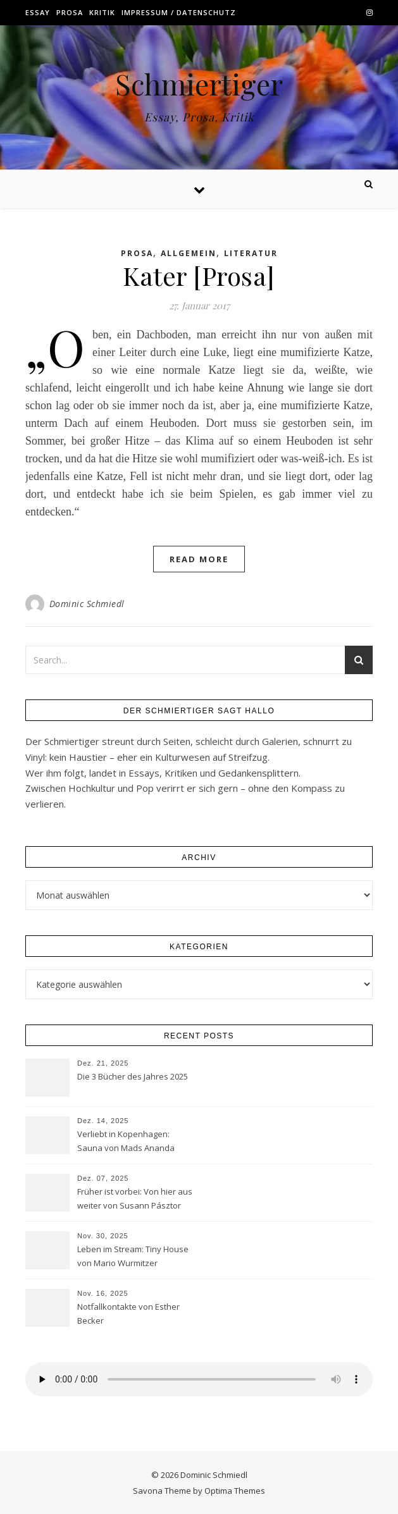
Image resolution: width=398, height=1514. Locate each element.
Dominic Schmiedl (87, 604)
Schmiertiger (199, 84)
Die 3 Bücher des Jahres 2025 (132, 1076)
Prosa (69, 12)
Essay (37, 12)
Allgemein (188, 253)
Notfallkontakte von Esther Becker (128, 1313)
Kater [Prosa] (199, 275)
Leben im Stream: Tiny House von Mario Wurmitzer (133, 1256)
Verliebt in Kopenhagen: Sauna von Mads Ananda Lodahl (126, 1142)
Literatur (251, 253)
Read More (199, 559)
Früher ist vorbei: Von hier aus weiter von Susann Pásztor (134, 1198)
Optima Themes (234, 1490)
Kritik (102, 12)
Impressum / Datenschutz (178, 12)
